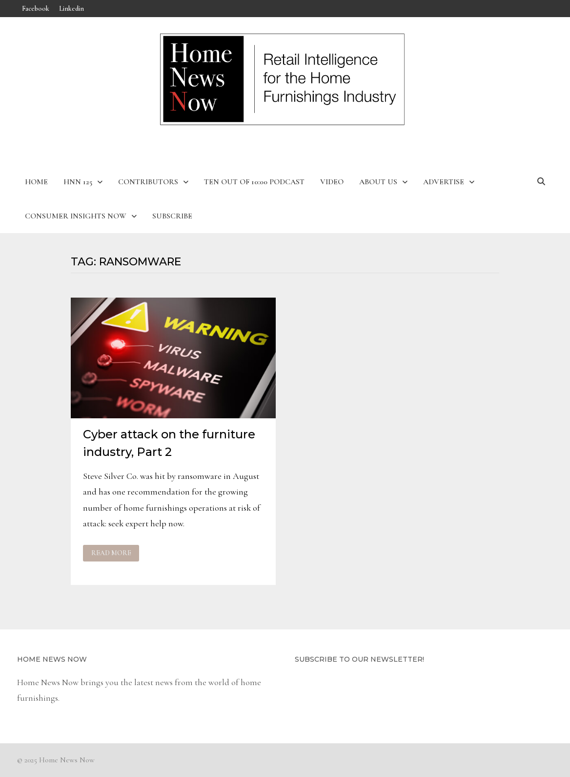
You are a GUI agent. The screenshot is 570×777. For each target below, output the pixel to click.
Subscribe (172, 216)
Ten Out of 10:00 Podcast (254, 182)
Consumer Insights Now (75, 216)
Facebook (35, 8)
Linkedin (71, 8)
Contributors (148, 182)
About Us (378, 182)
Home (36, 182)
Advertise (443, 182)
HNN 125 (77, 182)
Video (332, 182)
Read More (111, 553)
